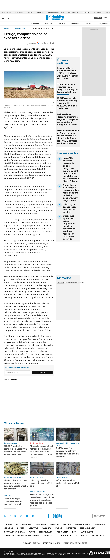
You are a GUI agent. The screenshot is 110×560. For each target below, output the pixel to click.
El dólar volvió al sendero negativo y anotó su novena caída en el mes (67, 452)
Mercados (100, 524)
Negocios (75, 23)
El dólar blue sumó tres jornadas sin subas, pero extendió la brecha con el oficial (16, 484)
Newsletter (105, 23)
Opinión (88, 23)
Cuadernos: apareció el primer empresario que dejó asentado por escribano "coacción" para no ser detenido (69, 227)
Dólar (22, 23)
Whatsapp (33, 516)
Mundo (58, 528)
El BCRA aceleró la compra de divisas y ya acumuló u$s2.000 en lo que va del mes (67, 103)
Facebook (10, 516)
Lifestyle (33, 528)
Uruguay (101, 23)
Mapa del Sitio (86, 532)
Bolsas (66, 282)
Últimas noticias (24, 524)
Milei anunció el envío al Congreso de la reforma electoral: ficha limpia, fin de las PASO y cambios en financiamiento (68, 137)
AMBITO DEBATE (75, 543)
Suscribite (42, 372)
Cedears (81, 282)
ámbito (6, 28)
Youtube (27, 516)
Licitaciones (98, 536)
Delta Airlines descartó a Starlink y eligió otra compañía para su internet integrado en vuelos (67, 119)
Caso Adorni (85, 12)
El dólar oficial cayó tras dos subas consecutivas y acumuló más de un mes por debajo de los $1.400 (42, 500)
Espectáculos (45, 532)
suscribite (98, 17)
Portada (8, 524)
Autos (32, 532)
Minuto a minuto (37, 443)
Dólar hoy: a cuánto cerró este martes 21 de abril (41, 483)
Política (62, 23)
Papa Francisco (73, 12)
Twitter (5, 516)
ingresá (105, 17)
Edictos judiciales (68, 536)
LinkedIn (21, 516)
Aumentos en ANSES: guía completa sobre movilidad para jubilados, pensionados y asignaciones (71, 193)
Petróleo (30, 12)
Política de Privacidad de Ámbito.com (21, 536)
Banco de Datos (82, 524)
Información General (14, 532)
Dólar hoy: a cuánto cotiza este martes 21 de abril (70, 208)
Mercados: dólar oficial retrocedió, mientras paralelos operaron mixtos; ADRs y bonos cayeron (41, 452)
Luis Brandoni (98, 12)
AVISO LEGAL (49, 536)
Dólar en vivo (19, 12)
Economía (35, 23)
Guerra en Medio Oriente (56, 12)
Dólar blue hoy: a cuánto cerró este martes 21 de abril (13, 501)
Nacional (46, 528)
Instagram (15, 516)
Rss (74, 532)
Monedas (60, 282)
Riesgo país (40, 12)
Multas (84, 536)
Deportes (71, 528)
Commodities (73, 282)
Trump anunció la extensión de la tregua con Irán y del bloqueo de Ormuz (67, 88)
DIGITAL (31, 543)
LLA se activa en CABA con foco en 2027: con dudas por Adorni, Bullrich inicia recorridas (67, 73)
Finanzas (48, 23)
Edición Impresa (87, 528)
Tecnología (62, 532)
